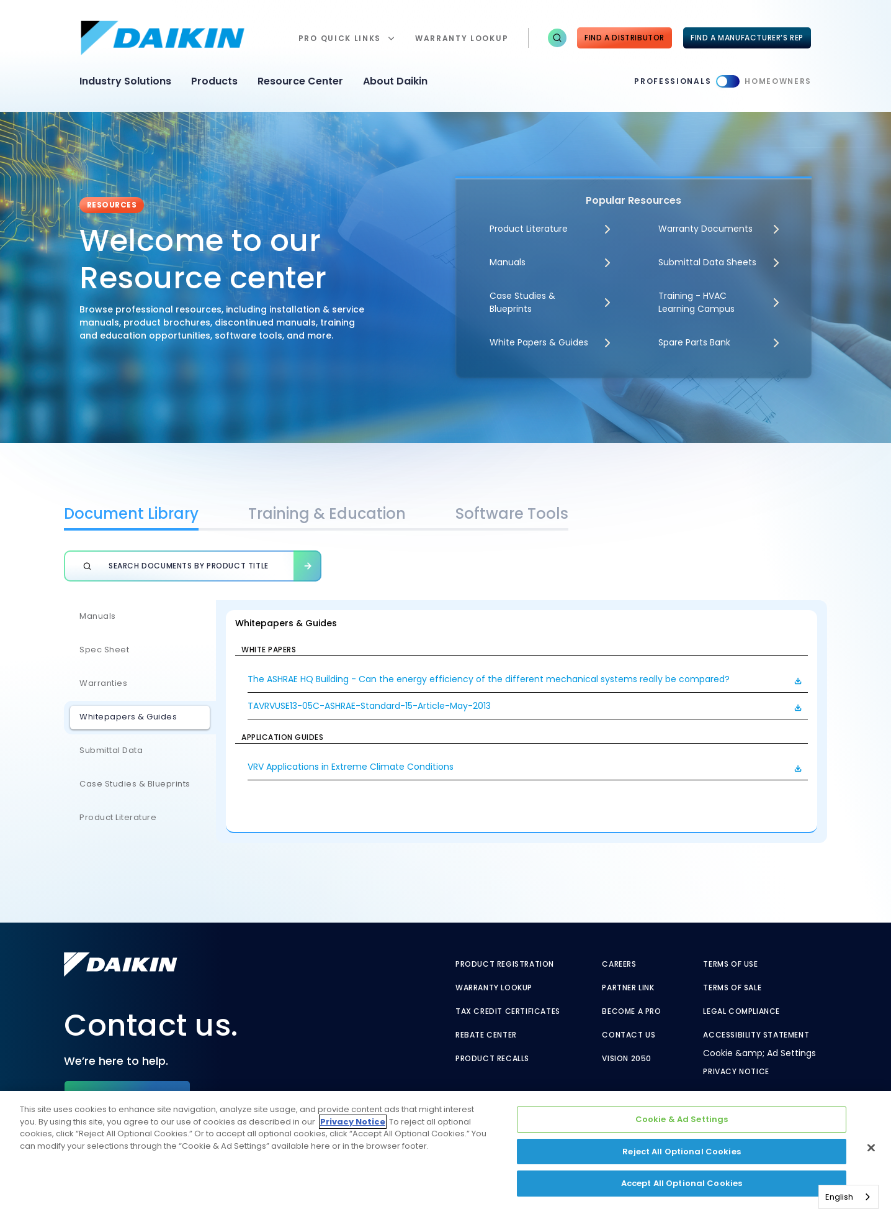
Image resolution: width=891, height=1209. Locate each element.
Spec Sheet (104, 649)
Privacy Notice (736, 1071)
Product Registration (504, 964)
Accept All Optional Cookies (682, 1183)
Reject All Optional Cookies (681, 1151)
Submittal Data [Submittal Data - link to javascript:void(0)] (111, 750)
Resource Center (300, 81)
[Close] (871, 1148)
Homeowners (778, 81)
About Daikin (395, 81)
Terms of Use (730, 964)
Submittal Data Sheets (707, 262)
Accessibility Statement (756, 1035)
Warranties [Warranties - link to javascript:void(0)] (103, 683)
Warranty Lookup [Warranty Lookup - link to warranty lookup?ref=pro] (493, 987)
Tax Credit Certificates (507, 1011)
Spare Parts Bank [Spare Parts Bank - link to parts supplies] (694, 342)
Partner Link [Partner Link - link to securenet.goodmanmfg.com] (628, 987)
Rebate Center (486, 1035)
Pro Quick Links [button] (339, 38)
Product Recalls (492, 1058)
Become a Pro (631, 1011)
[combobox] (848, 1197)
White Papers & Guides (539, 342)
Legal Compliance (741, 1011)
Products (214, 81)
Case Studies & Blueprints (522, 302)
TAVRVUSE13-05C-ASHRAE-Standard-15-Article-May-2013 (369, 706)
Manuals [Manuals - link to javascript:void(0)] (508, 262)
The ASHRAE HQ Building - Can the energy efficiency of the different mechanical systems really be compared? (489, 679)
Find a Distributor (624, 37)
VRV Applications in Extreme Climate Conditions (351, 766)
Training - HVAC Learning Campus (696, 302)
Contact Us (628, 1035)
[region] (445, 1150)
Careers (619, 964)
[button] (557, 38)
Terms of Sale (732, 987)
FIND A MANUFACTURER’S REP (747, 37)
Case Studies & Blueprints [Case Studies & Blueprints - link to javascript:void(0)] (134, 784)
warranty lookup (461, 38)
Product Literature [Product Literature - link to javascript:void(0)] (529, 228)
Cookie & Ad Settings (681, 1119)
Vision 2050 (626, 1058)
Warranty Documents (705, 228)
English (839, 1197)
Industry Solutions (125, 81)
